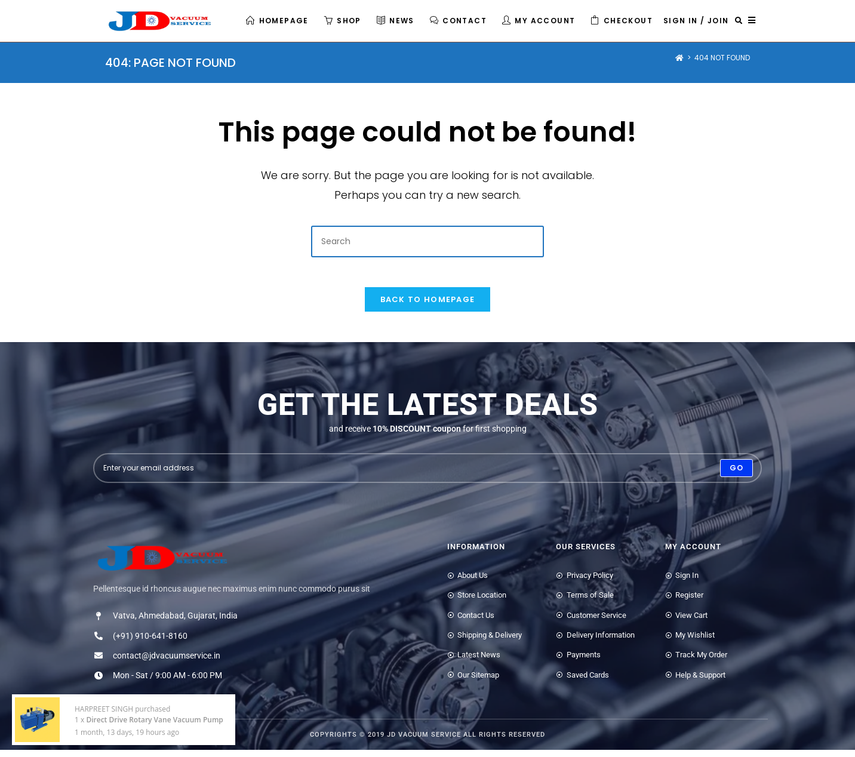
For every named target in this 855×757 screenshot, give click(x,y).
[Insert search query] (427, 241)
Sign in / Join (696, 21)
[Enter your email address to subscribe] (427, 475)
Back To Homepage (427, 306)
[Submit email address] (736, 475)
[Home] (679, 58)
